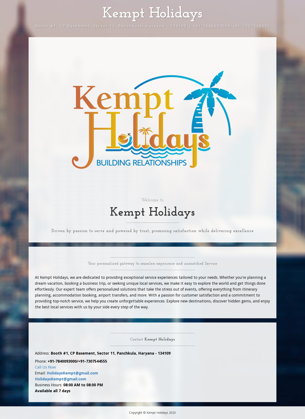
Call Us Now (45, 367)
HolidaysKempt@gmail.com (72, 372)
